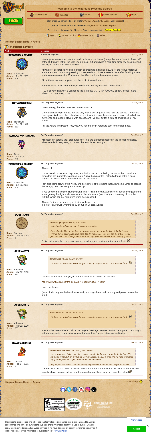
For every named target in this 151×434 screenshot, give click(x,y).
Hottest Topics (88, 35)
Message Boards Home (17, 42)
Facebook (118, 21)
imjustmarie (21, 215)
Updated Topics (68, 35)
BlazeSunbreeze (21, 343)
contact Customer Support (104, 25)
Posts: (10, 78)
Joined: (10, 76)
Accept (136, 429)
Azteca (36, 42)
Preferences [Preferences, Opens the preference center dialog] (136, 420)
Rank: (9, 73)
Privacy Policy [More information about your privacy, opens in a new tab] (60, 431)
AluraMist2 (21, 251)
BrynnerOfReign (22, 103)
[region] (75, 425)
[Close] (147, 425)
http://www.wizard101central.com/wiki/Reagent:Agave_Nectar (73, 281)
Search (52, 35)
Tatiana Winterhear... (21, 136)
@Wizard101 (89, 21)
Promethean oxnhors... (21, 55)
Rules (102, 35)
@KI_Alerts (104, 21)
